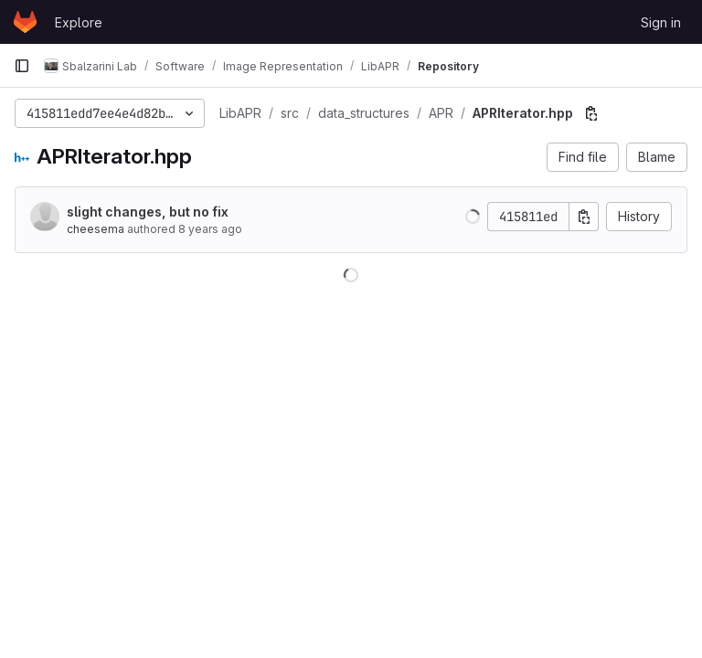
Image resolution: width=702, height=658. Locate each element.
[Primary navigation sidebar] (22, 65)
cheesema (95, 229)
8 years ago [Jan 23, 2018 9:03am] (210, 229)
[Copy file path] (591, 113)
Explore (78, 22)
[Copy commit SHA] (584, 216)
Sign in (661, 22)
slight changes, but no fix (148, 211)
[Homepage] (25, 22)
